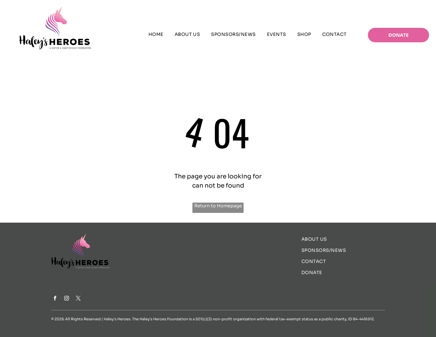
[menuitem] (156, 34)
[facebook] (54, 299)
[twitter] (78, 299)
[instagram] (66, 299)
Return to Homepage (218, 206)
